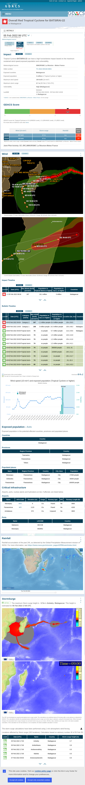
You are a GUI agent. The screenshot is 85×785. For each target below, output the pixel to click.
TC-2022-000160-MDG (44, 69)
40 (7, 294)
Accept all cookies (16, 780)
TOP (80, 155)
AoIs (29, 427)
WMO (21, 97)
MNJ (20, 503)
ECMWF (48, 42)
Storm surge (43, 130)
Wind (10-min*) (21, 130)
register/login (72, 1)
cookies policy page (43, 771)
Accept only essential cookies (39, 780)
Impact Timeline (8, 280)
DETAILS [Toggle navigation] (8, 31)
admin (80, 1)
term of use (53, 1)
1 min (22, 47)
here (27, 122)
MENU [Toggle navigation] (6, 14)
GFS (30, 42)
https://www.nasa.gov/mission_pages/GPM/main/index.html (52, 545)
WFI (20, 507)
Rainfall (65, 130)
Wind (5, 154)
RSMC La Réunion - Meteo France (31, 97)
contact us (62, 1)
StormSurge (8, 599)
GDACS (6, 97)
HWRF (39, 42)
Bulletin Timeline (9, 306)
